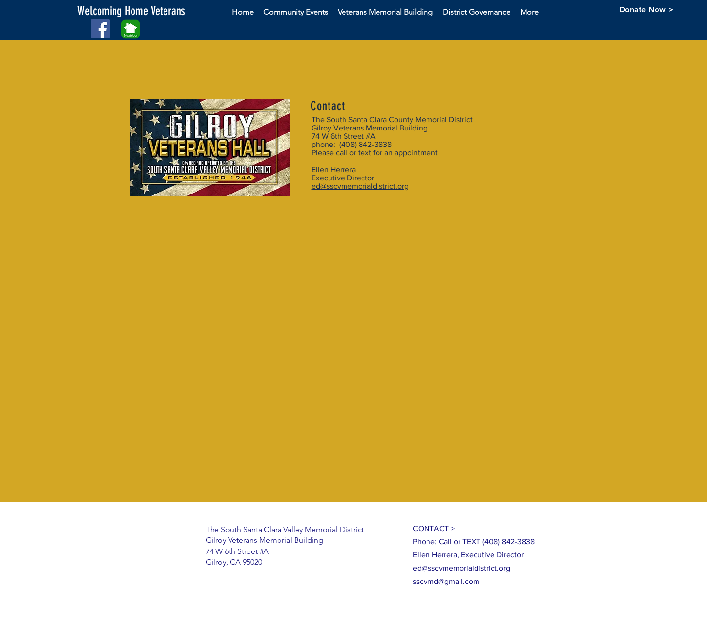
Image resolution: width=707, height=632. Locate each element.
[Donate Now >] (646, 9)
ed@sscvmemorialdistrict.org (360, 186)
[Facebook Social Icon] (100, 28)
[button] (150, 10)
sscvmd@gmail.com (446, 581)
